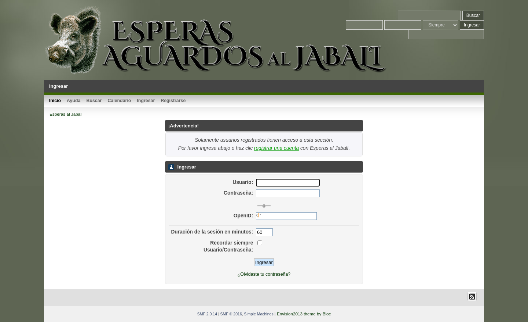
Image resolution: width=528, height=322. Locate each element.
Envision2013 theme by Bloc (304, 313)
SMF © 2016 (231, 314)
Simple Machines (259, 314)
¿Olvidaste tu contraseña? (264, 274)
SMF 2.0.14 (207, 314)
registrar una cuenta (276, 148)
